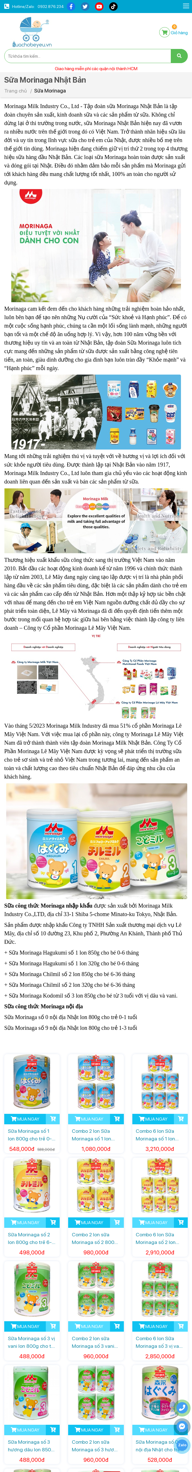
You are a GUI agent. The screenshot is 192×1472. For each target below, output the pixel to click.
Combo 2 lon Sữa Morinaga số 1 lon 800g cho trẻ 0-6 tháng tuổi (91, 1135)
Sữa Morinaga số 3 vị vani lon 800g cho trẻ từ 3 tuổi (32, 1342)
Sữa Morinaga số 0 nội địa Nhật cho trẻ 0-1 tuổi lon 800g (158, 1446)
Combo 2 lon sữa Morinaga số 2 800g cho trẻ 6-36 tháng (94, 1239)
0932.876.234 (51, 6)
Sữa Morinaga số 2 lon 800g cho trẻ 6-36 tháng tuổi (30, 1239)
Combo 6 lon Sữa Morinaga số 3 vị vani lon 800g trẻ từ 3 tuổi (160, 1342)
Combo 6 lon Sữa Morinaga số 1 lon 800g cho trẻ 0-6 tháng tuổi (155, 1135)
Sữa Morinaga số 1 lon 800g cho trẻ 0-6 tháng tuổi (31, 1135)
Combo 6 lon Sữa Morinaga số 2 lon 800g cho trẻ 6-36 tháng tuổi (157, 1239)
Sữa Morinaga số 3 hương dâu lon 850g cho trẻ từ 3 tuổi (31, 1446)
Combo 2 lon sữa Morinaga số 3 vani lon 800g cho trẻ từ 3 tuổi (95, 1342)
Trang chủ (15, 91)
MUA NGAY (25, 1119)
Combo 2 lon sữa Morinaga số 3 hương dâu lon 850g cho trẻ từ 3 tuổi (96, 1446)
